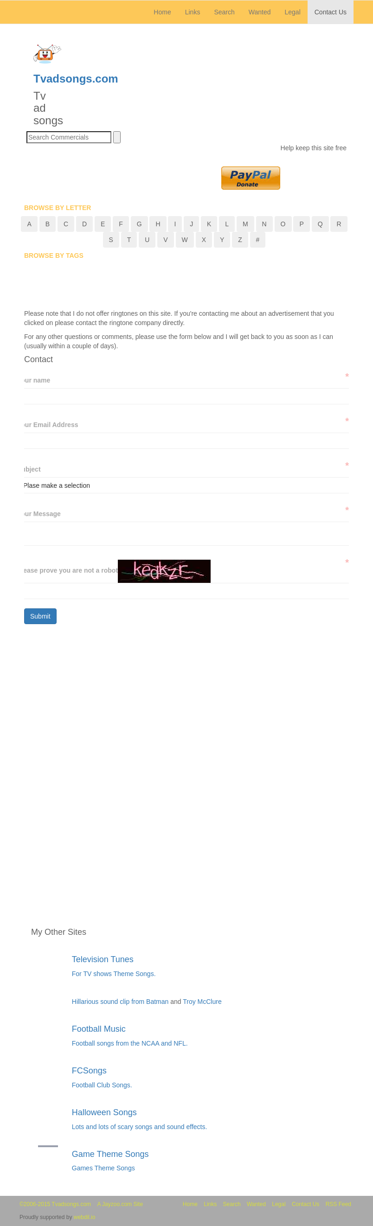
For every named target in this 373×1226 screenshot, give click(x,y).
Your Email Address (47, 424)
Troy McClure (202, 1001)
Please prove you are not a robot (67, 570)
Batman (158, 1001)
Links (192, 12)
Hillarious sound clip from (109, 1001)
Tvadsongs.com (75, 78)
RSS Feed (338, 1204)
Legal (292, 12)
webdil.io (85, 1217)
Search (224, 12)
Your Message (39, 513)
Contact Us (331, 12)
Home (166, 11)
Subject (29, 469)
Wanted (260, 12)
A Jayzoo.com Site (120, 1204)
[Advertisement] (193, 285)
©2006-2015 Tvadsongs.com (55, 1204)
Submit (40, 616)
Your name (33, 380)
